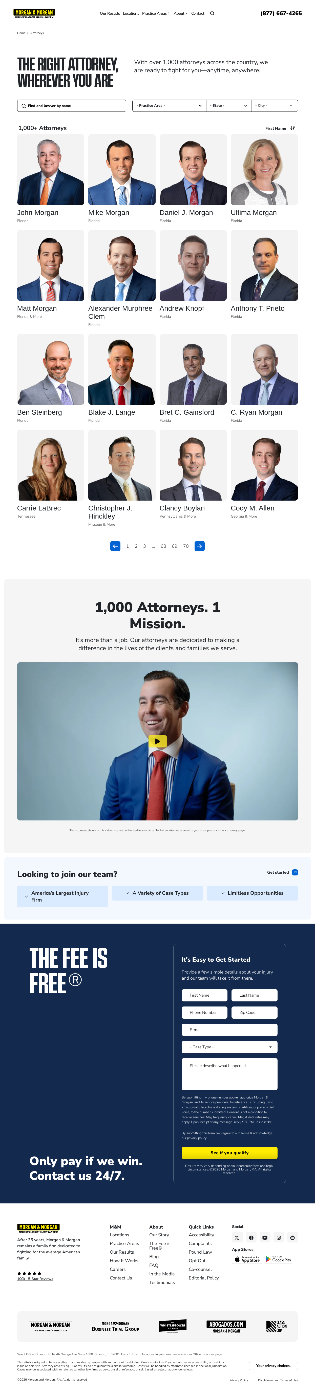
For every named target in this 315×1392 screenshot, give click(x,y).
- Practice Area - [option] (151, 105)
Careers (118, 1269)
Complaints (200, 1243)
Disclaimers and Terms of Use (278, 1380)
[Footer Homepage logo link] (55, 1228)
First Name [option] (275, 128)
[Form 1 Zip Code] (255, 1012)
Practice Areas (156, 13)
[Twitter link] (237, 1237)
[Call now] (281, 13)
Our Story (159, 1235)
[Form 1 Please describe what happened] (230, 1074)
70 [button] (186, 546)
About (181, 13)
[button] (200, 105)
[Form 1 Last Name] (255, 995)
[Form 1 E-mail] (230, 1030)
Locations (131, 13)
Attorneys (37, 33)
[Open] (212, 13)
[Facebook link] (251, 1237)
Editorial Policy (204, 1278)
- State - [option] (217, 105)
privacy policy (196, 1138)
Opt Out (197, 1260)
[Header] (34, 13)
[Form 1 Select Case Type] (230, 1047)
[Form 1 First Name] (205, 995)
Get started (278, 872)
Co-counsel (200, 1269)
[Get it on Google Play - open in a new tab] (278, 1259)
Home (21, 33)
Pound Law (200, 1252)
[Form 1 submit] (230, 1153)
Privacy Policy (238, 1380)
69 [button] (174, 546)
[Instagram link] (279, 1237)
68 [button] (163, 546)
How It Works (124, 1260)
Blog (154, 1256)
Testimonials (162, 1282)
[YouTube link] (265, 1237)
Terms (244, 1133)
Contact (197, 13)
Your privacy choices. (273, 1365)
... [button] (153, 546)
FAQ (153, 1265)
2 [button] (136, 546)
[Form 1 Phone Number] (205, 1012)
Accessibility (201, 1235)
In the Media (162, 1274)
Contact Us (121, 1278)
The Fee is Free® (160, 1245)
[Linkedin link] (293, 1237)
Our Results (110, 13)
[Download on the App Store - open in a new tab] (247, 1259)
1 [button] (127, 546)
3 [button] (144, 546)
